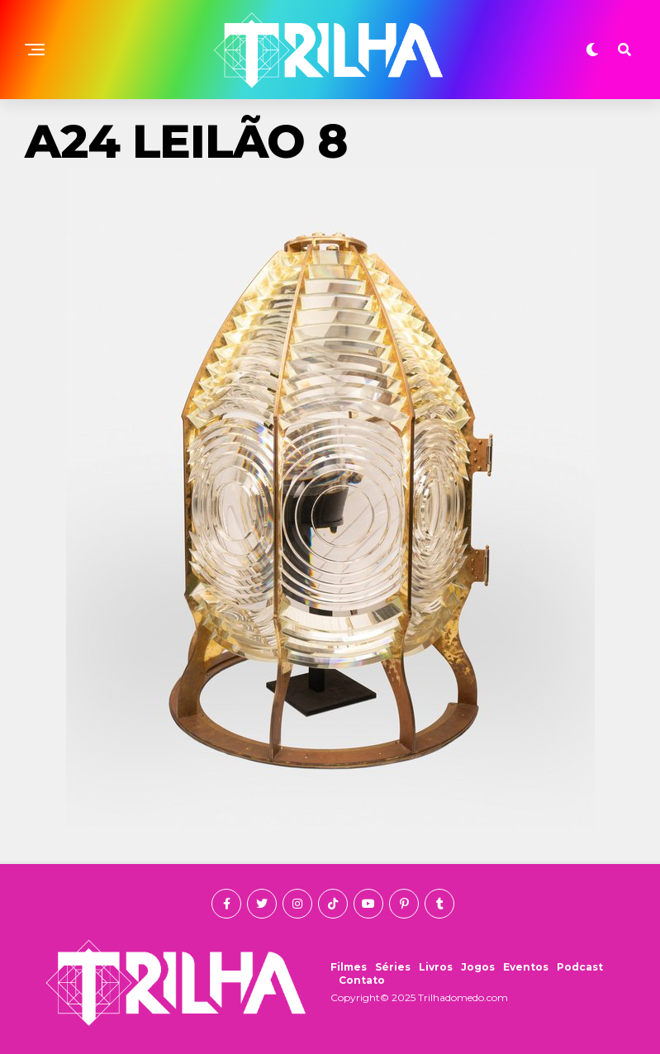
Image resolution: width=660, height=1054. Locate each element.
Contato (362, 980)
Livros (436, 967)
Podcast (580, 967)
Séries (393, 967)
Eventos (525, 967)
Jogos (478, 967)
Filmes (348, 967)
